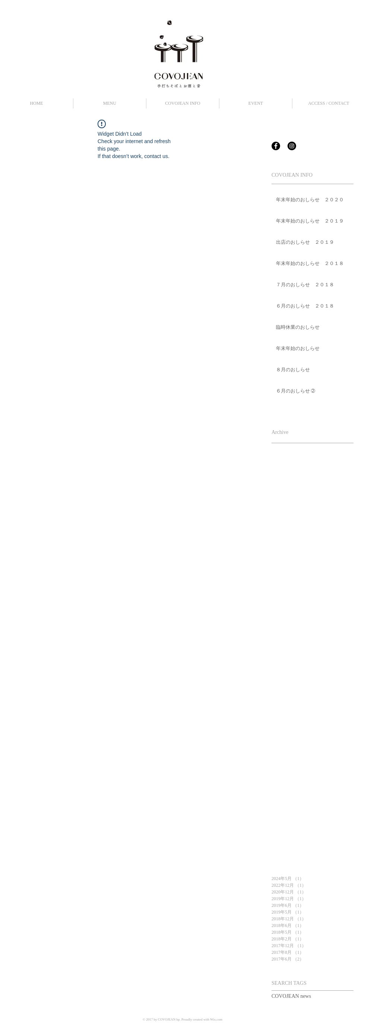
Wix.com (216, 1019)
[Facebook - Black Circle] (276, 146)
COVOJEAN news (291, 996)
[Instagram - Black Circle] (292, 146)
